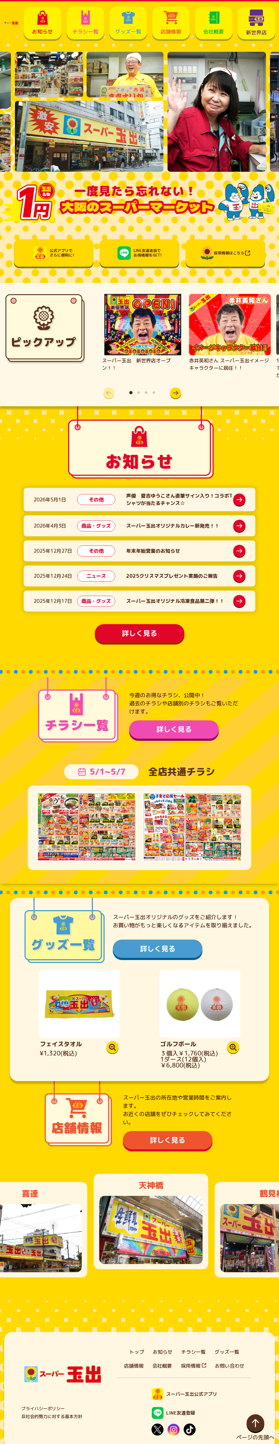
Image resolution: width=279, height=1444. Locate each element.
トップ (136, 1352)
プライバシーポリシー (43, 1409)
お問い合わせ (229, 1365)
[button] (175, 392)
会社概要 (162, 1365)
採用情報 (193, 1365)
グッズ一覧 (227, 1352)
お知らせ (162, 1352)
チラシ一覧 (193, 1352)
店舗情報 (134, 1365)
